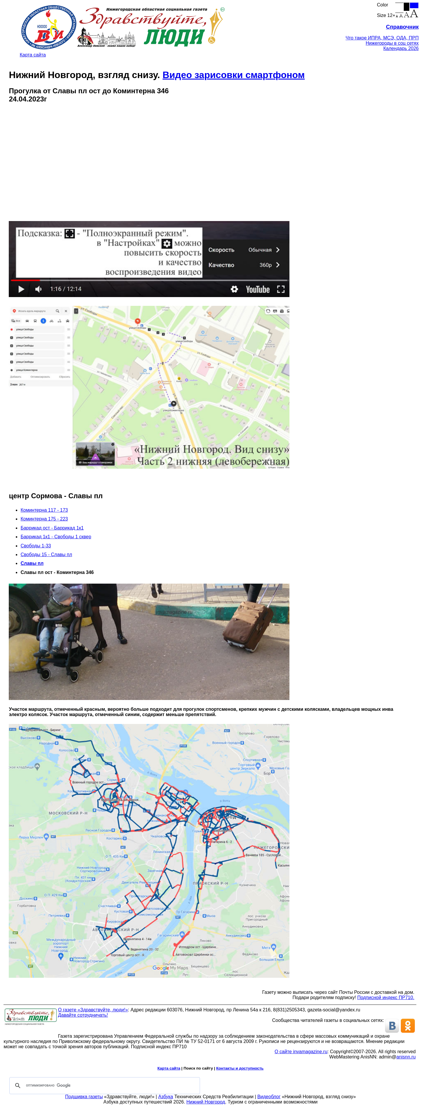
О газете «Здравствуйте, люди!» (93, 1009)
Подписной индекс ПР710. (385, 997)
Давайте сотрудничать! (83, 1015)
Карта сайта (33, 54)
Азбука (165, 1096)
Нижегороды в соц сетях (392, 43)
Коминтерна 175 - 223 (44, 518)
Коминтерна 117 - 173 (44, 510)
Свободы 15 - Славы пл (46, 554)
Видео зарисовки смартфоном (234, 75)
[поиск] (104, 1085)
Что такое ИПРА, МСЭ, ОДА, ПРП (382, 37)
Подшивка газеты (84, 1096)
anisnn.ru (406, 1056)
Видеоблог (268, 1096)
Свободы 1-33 (35, 545)
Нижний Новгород (205, 1101)
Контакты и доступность (239, 1068)
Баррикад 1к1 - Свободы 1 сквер (55, 536)
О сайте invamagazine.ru (301, 1051)
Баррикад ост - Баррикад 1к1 (52, 527)
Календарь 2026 (401, 48)
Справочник (402, 27)
